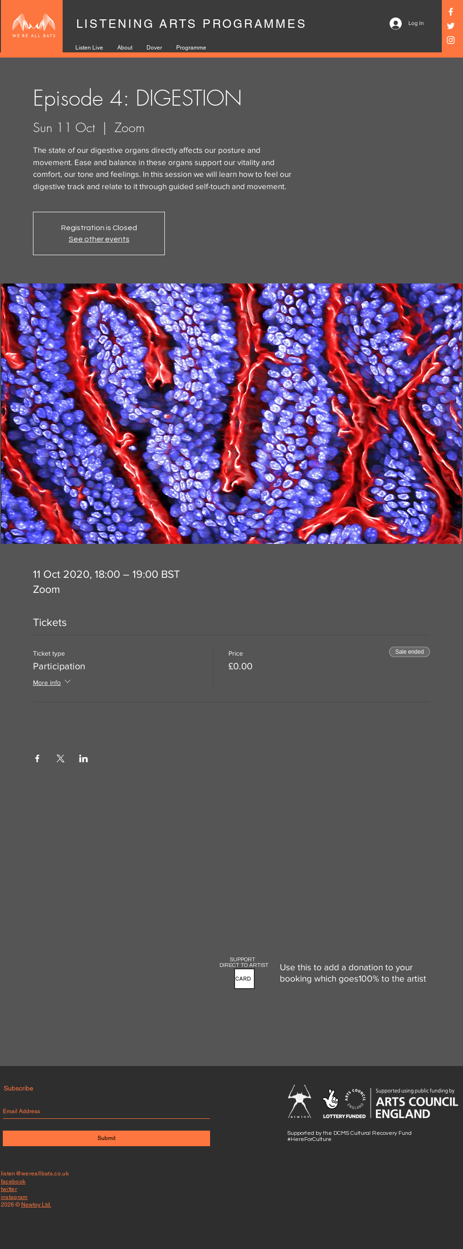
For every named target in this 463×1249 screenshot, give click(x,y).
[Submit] (106, 1138)
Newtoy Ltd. (36, 1204)
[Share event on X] (60, 758)
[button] (244, 978)
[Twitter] (451, 26)
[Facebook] (451, 12)
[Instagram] (451, 40)
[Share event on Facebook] (37, 758)
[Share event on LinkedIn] (83, 758)
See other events (99, 239)
